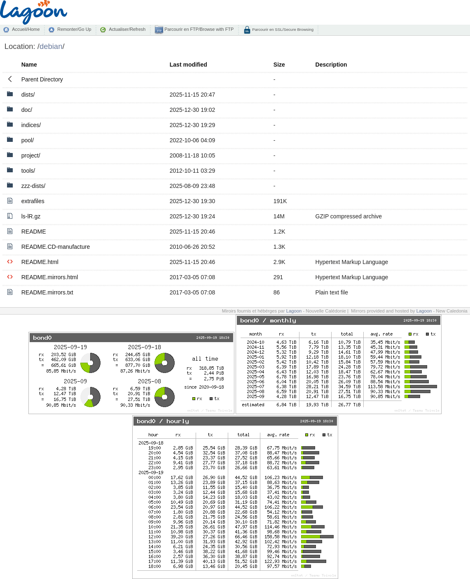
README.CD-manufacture (55, 246)
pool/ (27, 140)
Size (279, 64)
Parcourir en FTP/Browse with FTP (198, 29)
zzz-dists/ (33, 186)
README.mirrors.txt (47, 292)
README (33, 231)
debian (51, 46)
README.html (39, 262)
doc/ (26, 110)
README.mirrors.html (49, 277)
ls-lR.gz (31, 216)
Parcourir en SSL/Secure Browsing (282, 29)
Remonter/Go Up (74, 29)
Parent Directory (42, 79)
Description (331, 64)
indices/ (31, 125)
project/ (30, 155)
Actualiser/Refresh (127, 29)
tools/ (28, 170)
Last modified (188, 64)
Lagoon (294, 310)
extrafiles (32, 201)
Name (29, 64)
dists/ (28, 94)
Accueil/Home (26, 29)
